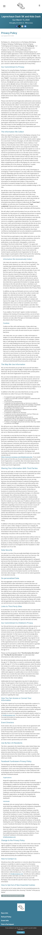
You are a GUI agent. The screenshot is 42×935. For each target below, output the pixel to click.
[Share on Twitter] (19, 26)
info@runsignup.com (9, 715)
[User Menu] (39, 5)
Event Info (5, 920)
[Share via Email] (22, 26)
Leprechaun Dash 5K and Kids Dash (21, 16)
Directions (30, 23)
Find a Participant (7, 924)
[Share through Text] (25, 26)
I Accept (20, 932)
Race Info (4, 913)
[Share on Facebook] (16, 26)
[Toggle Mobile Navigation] (4, 6)
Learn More (21, 929)
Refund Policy (6, 917)
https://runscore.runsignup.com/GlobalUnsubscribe (16, 457)
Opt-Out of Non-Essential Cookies (13, 896)
